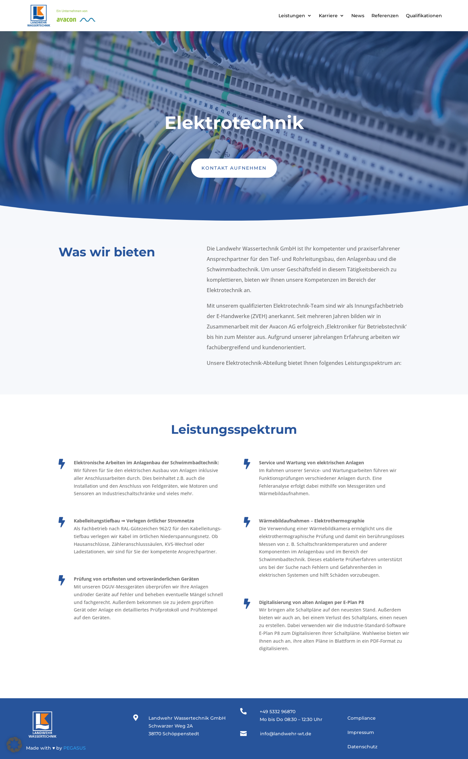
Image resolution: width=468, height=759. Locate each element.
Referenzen (385, 16)
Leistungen (292, 16)
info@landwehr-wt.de (285, 734)
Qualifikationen (424, 16)
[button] (14, 744)
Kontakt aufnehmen (234, 168)
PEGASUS (74, 748)
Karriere (328, 16)
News (357, 16)
